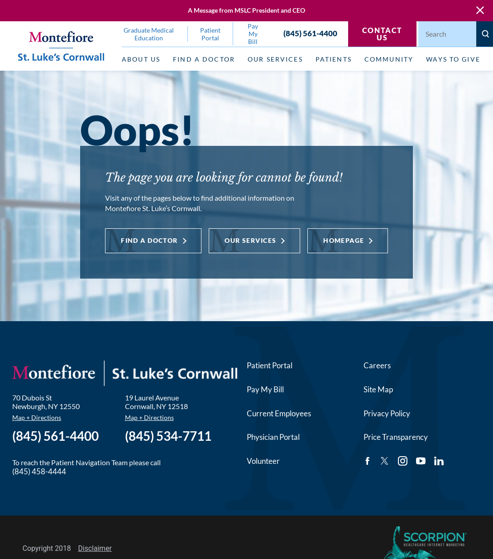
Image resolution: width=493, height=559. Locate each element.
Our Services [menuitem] (275, 59)
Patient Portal (269, 365)
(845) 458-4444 (39, 471)
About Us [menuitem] (141, 59)
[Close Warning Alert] (480, 11)
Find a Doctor (149, 240)
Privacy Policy (387, 413)
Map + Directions (36, 417)
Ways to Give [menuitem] (453, 59)
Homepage (343, 240)
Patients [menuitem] (334, 59)
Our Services (250, 240)
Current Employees (279, 413)
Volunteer (263, 461)
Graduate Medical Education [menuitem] (149, 34)
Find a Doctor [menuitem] (204, 59)
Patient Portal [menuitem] (210, 34)
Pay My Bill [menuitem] (253, 33)
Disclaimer (95, 548)
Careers (377, 365)
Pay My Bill (265, 389)
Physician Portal (273, 437)
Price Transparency (396, 437)
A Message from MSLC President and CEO (246, 10)
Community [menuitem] (388, 59)
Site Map (378, 389)
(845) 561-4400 (310, 33)
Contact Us (382, 34)
